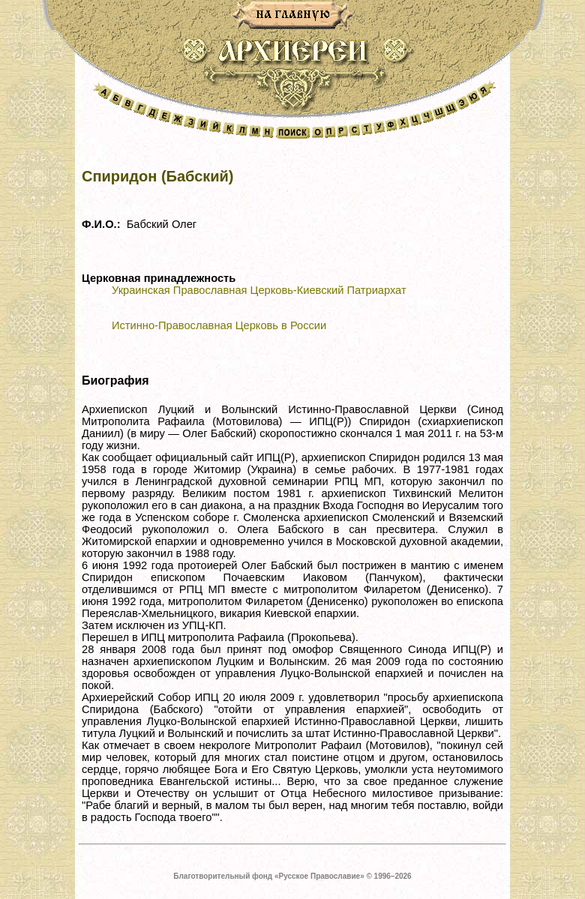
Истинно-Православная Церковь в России (219, 325)
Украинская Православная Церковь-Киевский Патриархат (259, 290)
